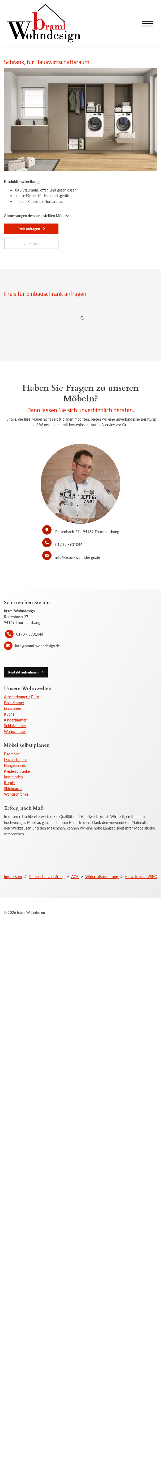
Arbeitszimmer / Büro (21, 697)
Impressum (13, 876)
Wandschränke (16, 794)
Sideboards (13, 788)
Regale (9, 782)
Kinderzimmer (15, 720)
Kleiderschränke (17, 771)
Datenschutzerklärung (47, 876)
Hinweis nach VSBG (141, 876)
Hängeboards (15, 765)
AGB (75, 876)
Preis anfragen (29, 228)
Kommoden (13, 777)
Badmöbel (12, 754)
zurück (33, 243)
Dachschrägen (15, 759)
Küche (9, 714)
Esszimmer (12, 708)
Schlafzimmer (15, 725)
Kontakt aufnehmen (23, 672)
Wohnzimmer (15, 731)
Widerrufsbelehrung (102, 876)
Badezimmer (14, 702)
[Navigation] (147, 23)
